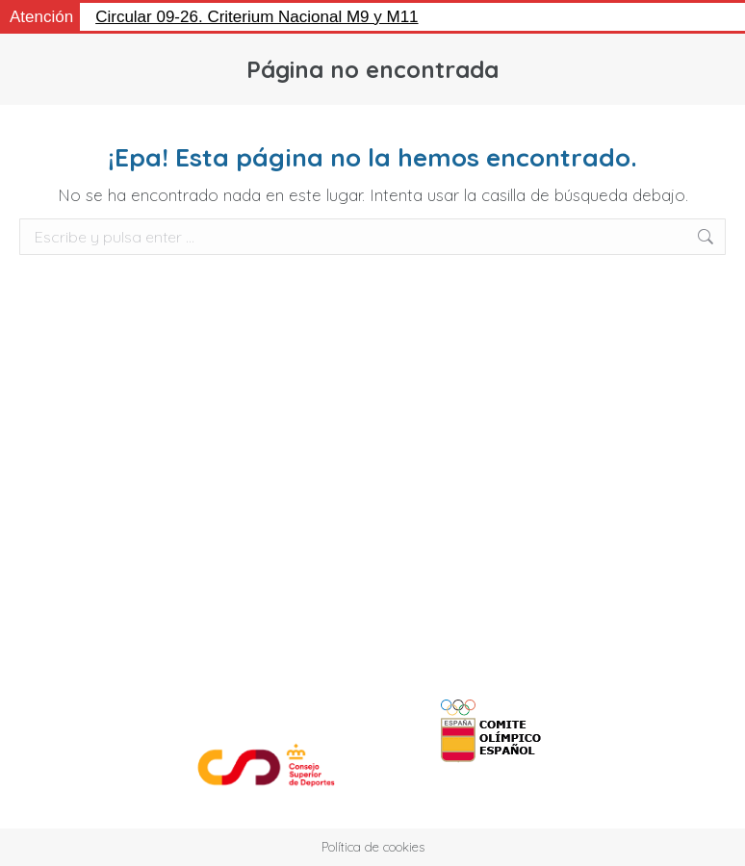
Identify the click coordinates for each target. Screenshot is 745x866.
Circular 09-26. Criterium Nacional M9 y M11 (256, 17)
